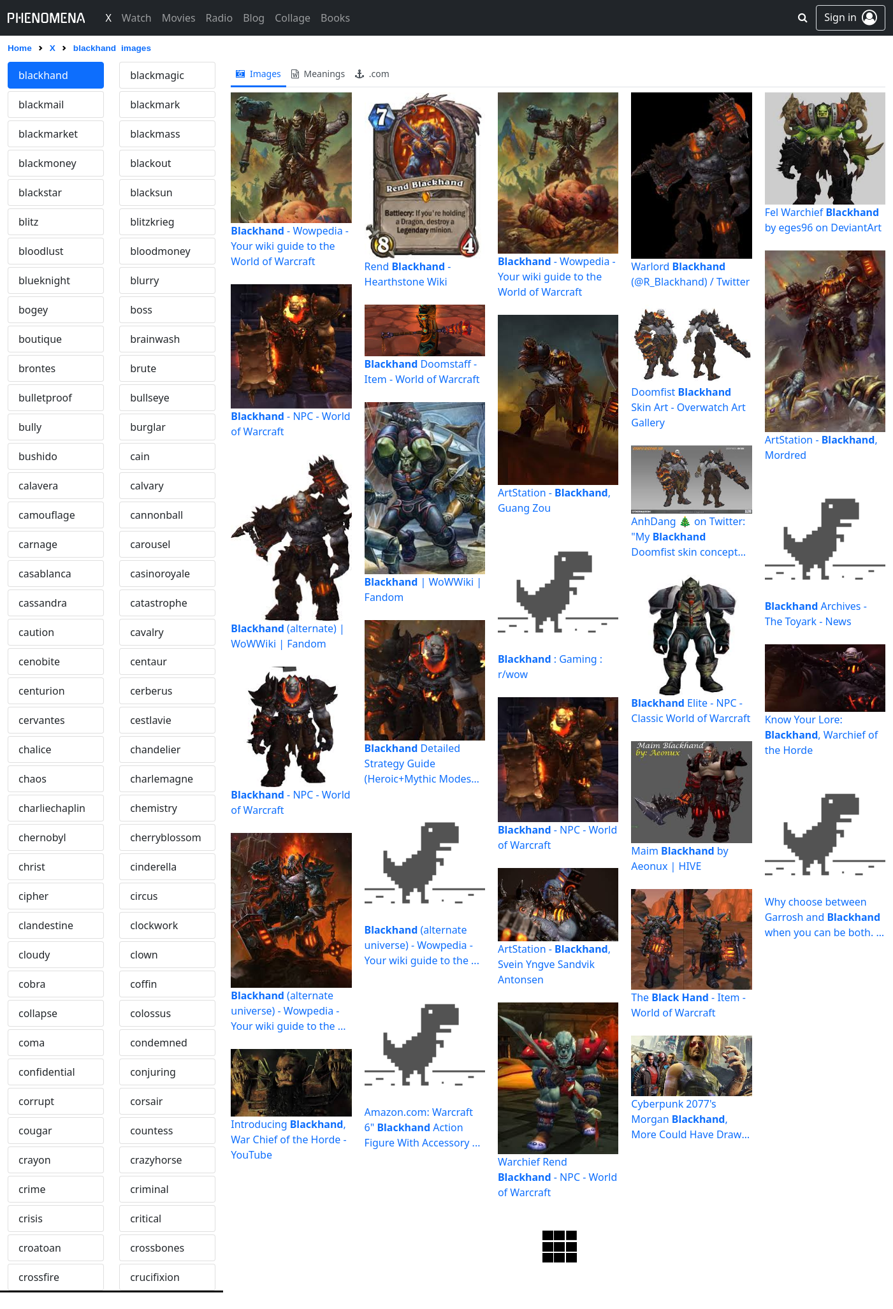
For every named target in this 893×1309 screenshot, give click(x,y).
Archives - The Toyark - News (816, 613)
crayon (34, 1160)
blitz (28, 222)
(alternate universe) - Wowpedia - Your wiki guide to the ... (288, 1010)
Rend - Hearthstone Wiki (408, 274)
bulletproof (45, 398)
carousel (150, 544)
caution (36, 632)
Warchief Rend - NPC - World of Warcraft (557, 1177)
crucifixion (155, 1277)
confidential (46, 1072)
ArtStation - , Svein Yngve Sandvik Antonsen (554, 964)
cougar (35, 1131)
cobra (31, 984)
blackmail (41, 105)
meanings (318, 74)
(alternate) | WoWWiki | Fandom (288, 636)
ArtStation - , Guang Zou (554, 500)
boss (141, 310)
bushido (37, 456)
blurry (144, 280)
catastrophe (158, 603)
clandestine (45, 925)
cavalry (147, 632)
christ (31, 867)
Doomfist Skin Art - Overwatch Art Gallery (688, 407)
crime (31, 1189)
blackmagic (157, 75)
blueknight (44, 280)
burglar (148, 427)
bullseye (150, 398)
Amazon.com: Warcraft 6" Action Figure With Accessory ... (423, 1127)
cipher (33, 896)
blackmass (155, 134)
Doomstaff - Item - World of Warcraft (422, 371)
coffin (143, 984)
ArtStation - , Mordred (821, 447)
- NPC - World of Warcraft (290, 423)
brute (143, 368)
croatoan (39, 1248)
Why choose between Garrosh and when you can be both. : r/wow (822, 917)
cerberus (151, 691)
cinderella (153, 867)
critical (145, 1218)
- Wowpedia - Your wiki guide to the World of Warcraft (290, 246)
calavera (38, 486)
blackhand (43, 75)
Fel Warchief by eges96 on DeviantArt (823, 220)
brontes (36, 368)
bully (29, 427)
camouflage (46, 515)
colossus (150, 1013)
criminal (149, 1189)
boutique (40, 339)
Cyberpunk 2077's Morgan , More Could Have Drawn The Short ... (689, 1119)
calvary (147, 486)
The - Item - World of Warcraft (688, 1005)
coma (31, 1043)
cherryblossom (165, 837)
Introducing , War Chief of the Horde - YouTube (288, 1139)
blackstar (40, 192)
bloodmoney (160, 251)
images (258, 74)
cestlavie (150, 720)
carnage (37, 544)
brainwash (155, 339)
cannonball (156, 515)
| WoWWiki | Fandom (424, 589)
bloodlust (41, 251)
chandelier (155, 749)
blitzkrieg (152, 222)
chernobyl (42, 837)
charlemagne (161, 779)
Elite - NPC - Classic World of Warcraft (690, 710)
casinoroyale (160, 574)
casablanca (44, 574)
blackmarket (48, 134)
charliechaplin (51, 808)
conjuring (153, 1072)
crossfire (38, 1277)
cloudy (34, 955)
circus (143, 896)
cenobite (39, 661)
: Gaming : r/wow (550, 666)
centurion (41, 691)
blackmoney (47, 163)
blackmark (155, 105)
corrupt (36, 1101)
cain (140, 456)
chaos (32, 779)
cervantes (41, 720)
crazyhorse (156, 1160)
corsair (146, 1101)
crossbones (157, 1248)
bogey (33, 310)
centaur (148, 661)
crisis (30, 1218)
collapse (37, 1013)
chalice (35, 749)
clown (144, 955)
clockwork (154, 925)
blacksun (151, 192)
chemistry (153, 808)
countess (151, 1131)
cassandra (42, 603)
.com (372, 74)
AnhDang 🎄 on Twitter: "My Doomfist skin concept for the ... (688, 537)
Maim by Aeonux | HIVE (679, 858)
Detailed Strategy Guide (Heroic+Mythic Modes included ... (418, 763)
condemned (158, 1043)
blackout (150, 163)
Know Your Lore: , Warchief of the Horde (821, 734)
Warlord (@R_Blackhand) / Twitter (690, 274)
